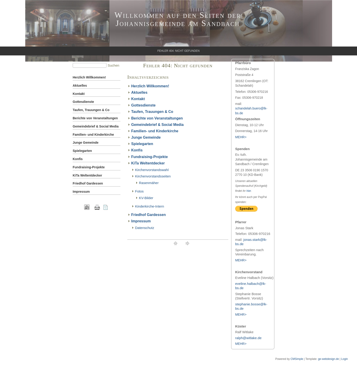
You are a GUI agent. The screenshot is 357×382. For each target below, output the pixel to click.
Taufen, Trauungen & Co (152, 112)
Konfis (137, 150)
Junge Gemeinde (146, 137)
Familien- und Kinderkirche (154, 131)
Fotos (139, 191)
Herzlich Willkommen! (150, 86)
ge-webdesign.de (328, 359)
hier (248, 190)
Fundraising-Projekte (149, 157)
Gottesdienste (143, 105)
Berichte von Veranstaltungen (157, 118)
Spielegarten (142, 144)
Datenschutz (144, 228)
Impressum (141, 221)
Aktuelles (139, 92)
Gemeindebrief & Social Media (157, 125)
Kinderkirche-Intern (149, 206)
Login (344, 359)
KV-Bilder (146, 198)
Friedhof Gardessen (148, 215)
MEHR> (240, 260)
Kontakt (138, 99)
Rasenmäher (149, 183)
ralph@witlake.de (248, 338)
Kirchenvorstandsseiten (153, 176)
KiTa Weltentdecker (148, 163)
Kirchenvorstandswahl (152, 170)
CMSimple (296, 359)
